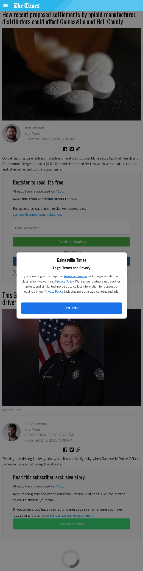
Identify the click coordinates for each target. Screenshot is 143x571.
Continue (71, 308)
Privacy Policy (64, 281)
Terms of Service (75, 276)
